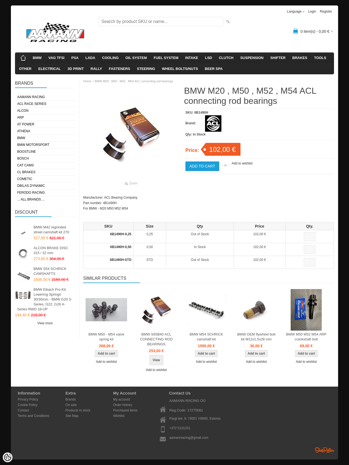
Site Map (71, 416)
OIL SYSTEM (136, 58)
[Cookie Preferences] (8, 457)
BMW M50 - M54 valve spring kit (106, 336)
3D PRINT (76, 69)
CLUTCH (226, 58)
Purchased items (125, 410)
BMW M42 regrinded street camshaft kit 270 (51, 229)
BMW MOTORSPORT (33, 145)
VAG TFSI (57, 58)
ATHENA (23, 131)
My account (121, 399)
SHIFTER (277, 58)
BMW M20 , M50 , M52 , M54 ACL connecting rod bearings (134, 81)
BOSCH (23, 158)
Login (312, 11)
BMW (37, 58)
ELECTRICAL (49, 69)
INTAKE (191, 58)
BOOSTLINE (26, 152)
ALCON (22, 111)
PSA (75, 58)
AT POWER (25, 124)
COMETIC (24, 179)
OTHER (25, 69)
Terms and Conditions (33, 416)
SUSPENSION (251, 58)
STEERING (146, 69)
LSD (208, 58)
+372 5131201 (179, 428)
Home (87, 81)
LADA (90, 58)
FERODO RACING (31, 193)
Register (326, 11)
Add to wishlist (241, 163)
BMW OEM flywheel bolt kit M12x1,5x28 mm (256, 336)
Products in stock (77, 410)
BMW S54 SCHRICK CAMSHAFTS (50, 271)
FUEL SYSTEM (166, 58)
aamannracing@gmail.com (188, 438)
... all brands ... (30, 199)
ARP (20, 117)
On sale (71, 405)
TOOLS (320, 58)
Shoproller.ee (324, 450)
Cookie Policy (28, 405)
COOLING (110, 58)
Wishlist (118, 416)
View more (45, 323)
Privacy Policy (28, 399)
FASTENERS (119, 69)
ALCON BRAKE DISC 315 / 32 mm (51, 250)
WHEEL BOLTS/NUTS (180, 69)
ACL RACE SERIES (31, 104)
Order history (122, 405)
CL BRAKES (26, 172)
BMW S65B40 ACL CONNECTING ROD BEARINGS (156, 339)
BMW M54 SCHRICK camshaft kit (206, 336)
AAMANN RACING (31, 97)
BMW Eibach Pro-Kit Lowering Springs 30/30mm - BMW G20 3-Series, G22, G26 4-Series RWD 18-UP (44, 299)
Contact (23, 410)
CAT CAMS (25, 165)
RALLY (96, 69)
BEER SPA (214, 69)
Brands (70, 399)
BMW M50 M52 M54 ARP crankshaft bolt (306, 336)
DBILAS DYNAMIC (31, 186)
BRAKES (299, 58)
